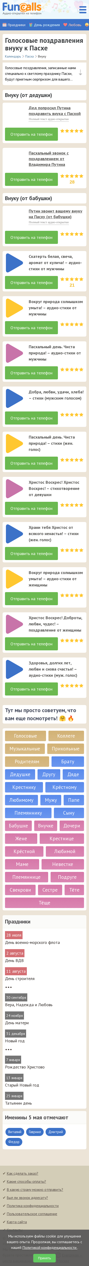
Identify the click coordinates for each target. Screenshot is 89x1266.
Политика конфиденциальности (33, 1205)
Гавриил (35, 1132)
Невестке (62, 864)
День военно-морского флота (32, 942)
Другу (48, 774)
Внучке (45, 825)
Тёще (44, 902)
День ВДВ (14, 960)
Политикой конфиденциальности (49, 1247)
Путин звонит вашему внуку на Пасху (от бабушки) (55, 213)
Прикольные (66, 748)
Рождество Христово (25, 1067)
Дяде (73, 774)
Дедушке (20, 774)
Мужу (51, 800)
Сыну (69, 813)
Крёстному (64, 787)
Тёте (74, 890)
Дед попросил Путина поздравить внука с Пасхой (55, 110)
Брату (67, 761)
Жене (21, 838)
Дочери (71, 825)
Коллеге (66, 736)
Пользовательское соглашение (32, 1213)
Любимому (21, 800)
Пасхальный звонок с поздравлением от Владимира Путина (49, 158)
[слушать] (14, 114)
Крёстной (24, 851)
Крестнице (62, 838)
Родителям (27, 761)
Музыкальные (24, 748)
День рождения (47, 25)
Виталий (14, 1132)
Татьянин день (18, 1103)
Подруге (67, 877)
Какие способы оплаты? (26, 1181)
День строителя (20, 978)
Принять (44, 1258)
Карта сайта (17, 1221)
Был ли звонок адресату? (27, 1197)
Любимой (64, 851)
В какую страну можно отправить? (35, 1189)
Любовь (74, 25)
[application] (13, 113)
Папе (74, 800)
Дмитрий (55, 1132)
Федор (13, 1142)
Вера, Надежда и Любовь (28, 1004)
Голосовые (25, 736)
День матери (17, 1022)
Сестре (50, 890)
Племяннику (28, 813)
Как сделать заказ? (22, 1173)
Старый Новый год (22, 1085)
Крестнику (24, 787)
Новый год (15, 1041)
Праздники (16, 25)
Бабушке (18, 825)
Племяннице (26, 877)
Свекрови (20, 890)
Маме (22, 864)
